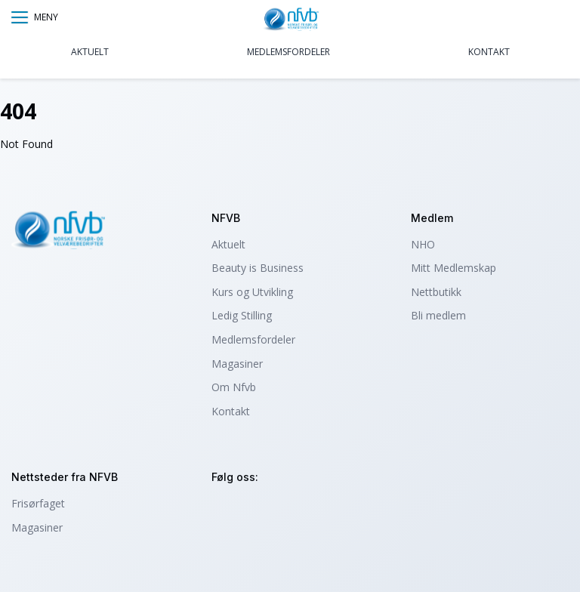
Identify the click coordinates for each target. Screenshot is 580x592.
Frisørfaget (38, 503)
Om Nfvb (233, 387)
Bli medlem (438, 315)
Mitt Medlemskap (453, 268)
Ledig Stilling (241, 315)
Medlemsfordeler (288, 51)
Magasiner (237, 363)
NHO (423, 244)
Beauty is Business (257, 268)
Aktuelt (90, 51)
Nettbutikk (436, 292)
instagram (225, 510)
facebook (266, 510)
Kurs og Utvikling (252, 292)
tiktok (307, 510)
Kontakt (489, 51)
